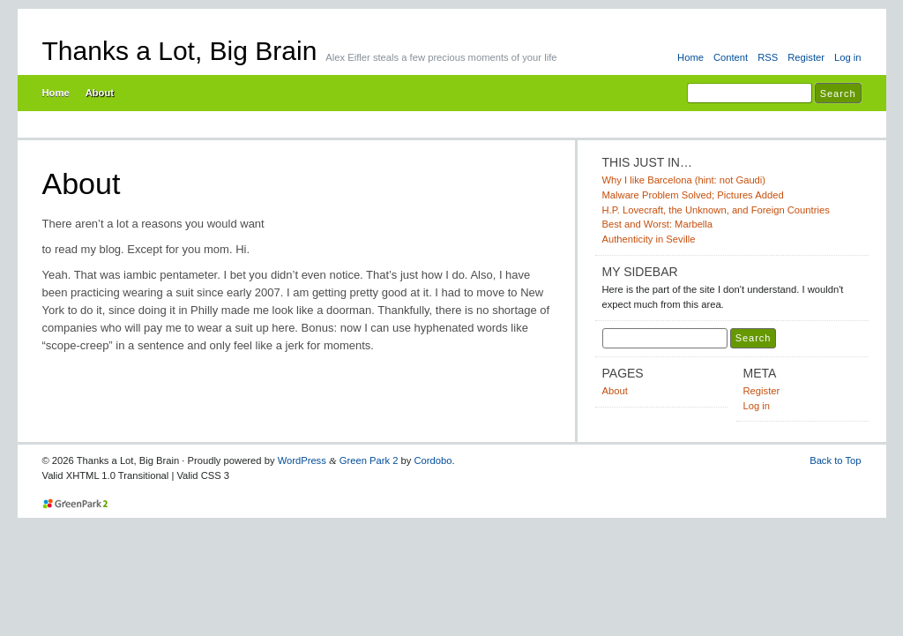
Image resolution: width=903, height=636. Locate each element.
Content (730, 57)
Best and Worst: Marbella (657, 224)
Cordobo (433, 460)
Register (806, 57)
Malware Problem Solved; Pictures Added (693, 195)
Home (690, 57)
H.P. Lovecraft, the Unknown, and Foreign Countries (716, 210)
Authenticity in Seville (649, 239)
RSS (767, 57)
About (100, 92)
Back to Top (835, 460)
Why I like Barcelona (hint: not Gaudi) (684, 180)
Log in (848, 57)
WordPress (302, 460)
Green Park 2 (369, 460)
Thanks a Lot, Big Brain (179, 50)
